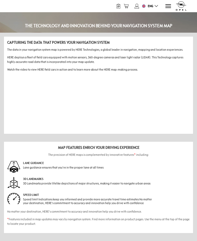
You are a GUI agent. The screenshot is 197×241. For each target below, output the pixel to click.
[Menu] (168, 6)
